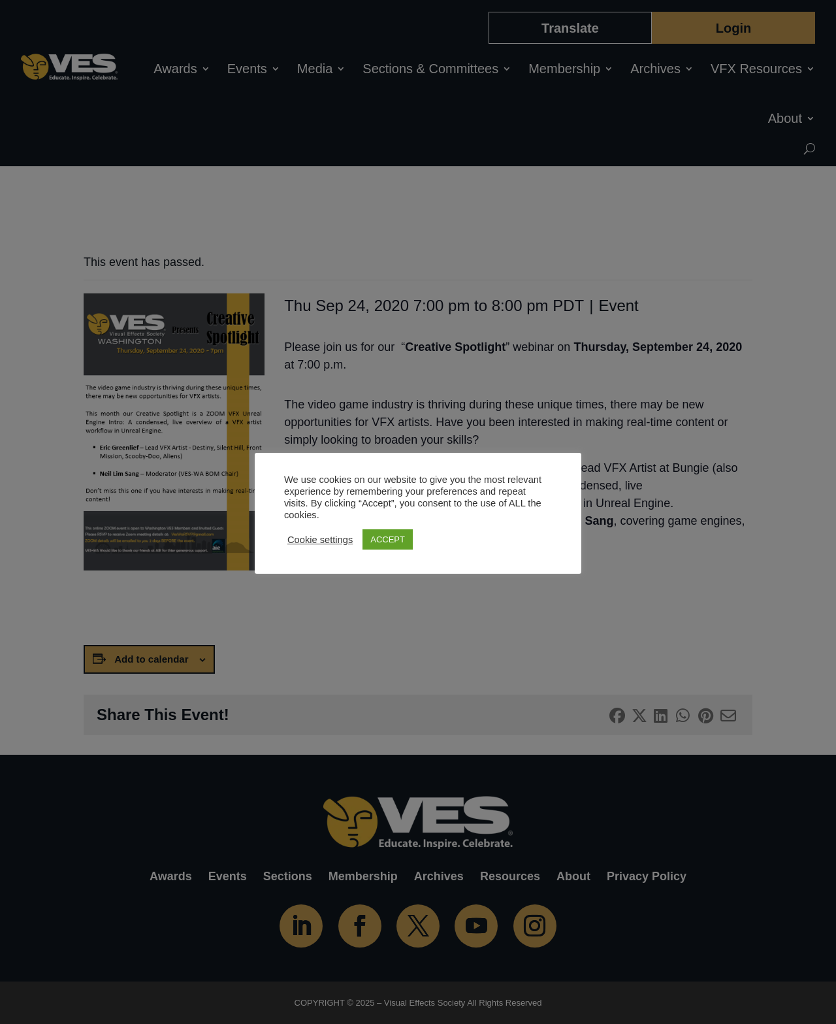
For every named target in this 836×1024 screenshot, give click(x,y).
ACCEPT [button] (387, 539)
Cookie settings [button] (320, 540)
